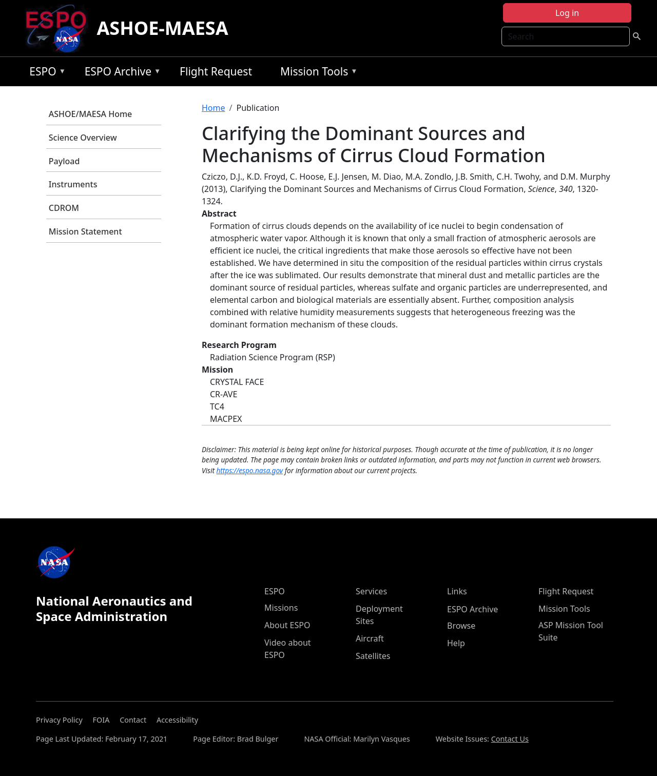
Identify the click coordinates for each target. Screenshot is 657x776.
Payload (64, 161)
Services (371, 591)
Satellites (373, 656)
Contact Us (510, 739)
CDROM (64, 208)
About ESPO (287, 625)
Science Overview (83, 137)
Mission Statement (85, 231)
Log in (567, 12)
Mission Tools (316, 73)
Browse (461, 625)
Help (456, 643)
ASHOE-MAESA (162, 28)
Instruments (73, 184)
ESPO (45, 73)
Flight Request (216, 71)
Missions (281, 607)
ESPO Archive (120, 73)
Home (213, 107)
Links (457, 591)
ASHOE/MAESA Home (90, 114)
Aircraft (370, 638)
